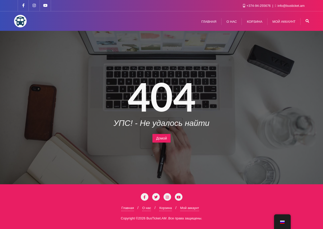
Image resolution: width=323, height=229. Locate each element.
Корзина (165, 208)
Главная (127, 208)
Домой (161, 138)
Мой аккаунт (189, 208)
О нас (146, 208)
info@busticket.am (290, 6)
